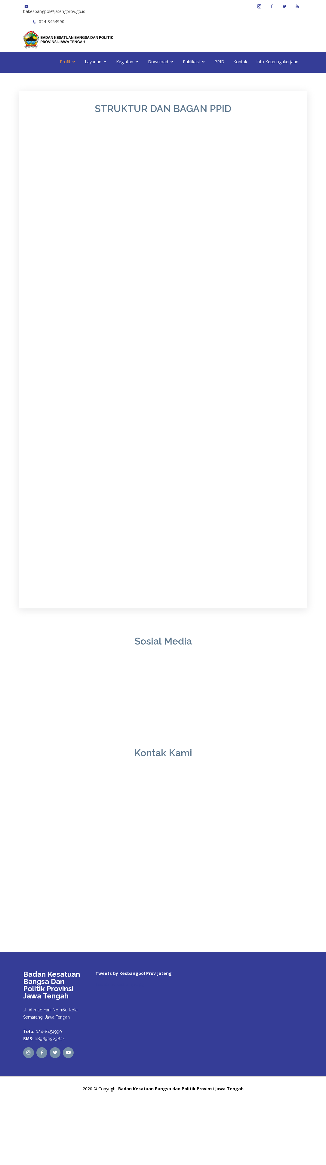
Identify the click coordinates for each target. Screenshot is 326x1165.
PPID (219, 61)
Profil (65, 61)
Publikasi (191, 61)
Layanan (93, 61)
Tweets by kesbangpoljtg (119, 984)
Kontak (240, 61)
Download (158, 61)
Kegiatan (124, 61)
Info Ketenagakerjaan (277, 61)
